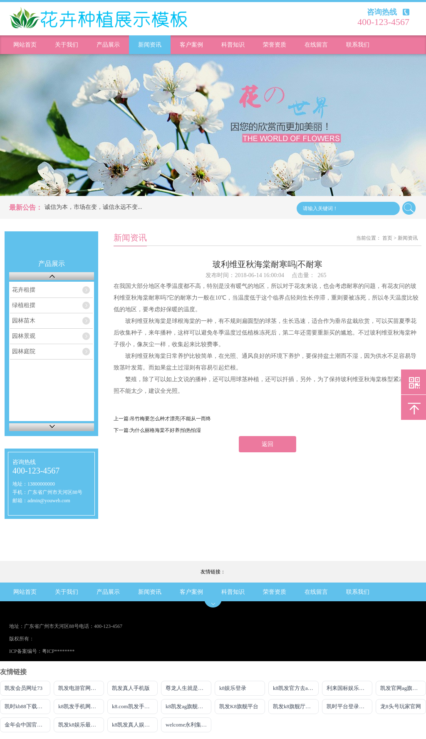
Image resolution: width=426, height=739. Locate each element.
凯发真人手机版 (131, 688)
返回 (267, 444)
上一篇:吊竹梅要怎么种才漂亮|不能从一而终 (162, 419)
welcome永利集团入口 (188, 725)
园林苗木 (23, 320)
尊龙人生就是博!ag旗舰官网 (188, 688)
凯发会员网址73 (23, 688)
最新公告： (25, 207)
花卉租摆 (23, 290)
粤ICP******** (58, 651)
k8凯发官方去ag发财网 (296, 688)
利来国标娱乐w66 (347, 688)
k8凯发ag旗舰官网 (187, 706)
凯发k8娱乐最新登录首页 (81, 725)
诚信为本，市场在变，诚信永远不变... (93, 207)
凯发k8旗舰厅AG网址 (296, 706)
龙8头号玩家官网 (400, 706)
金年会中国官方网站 (27, 725)
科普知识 (233, 45)
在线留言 (316, 45)
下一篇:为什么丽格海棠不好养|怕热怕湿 (157, 430)
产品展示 (108, 45)
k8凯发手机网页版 (80, 706)
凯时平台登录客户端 (349, 706)
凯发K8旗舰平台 (238, 706)
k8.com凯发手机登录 (135, 706)
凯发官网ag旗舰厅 (401, 688)
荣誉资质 (274, 45)
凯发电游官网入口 (80, 688)
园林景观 (23, 336)
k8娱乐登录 (232, 688)
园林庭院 (23, 351)
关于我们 (66, 45)
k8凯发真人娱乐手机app (135, 725)
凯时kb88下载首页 (26, 706)
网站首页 (25, 45)
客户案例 (191, 45)
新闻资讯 (149, 45)
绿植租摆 (23, 305)
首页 (387, 238)
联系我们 (357, 45)
